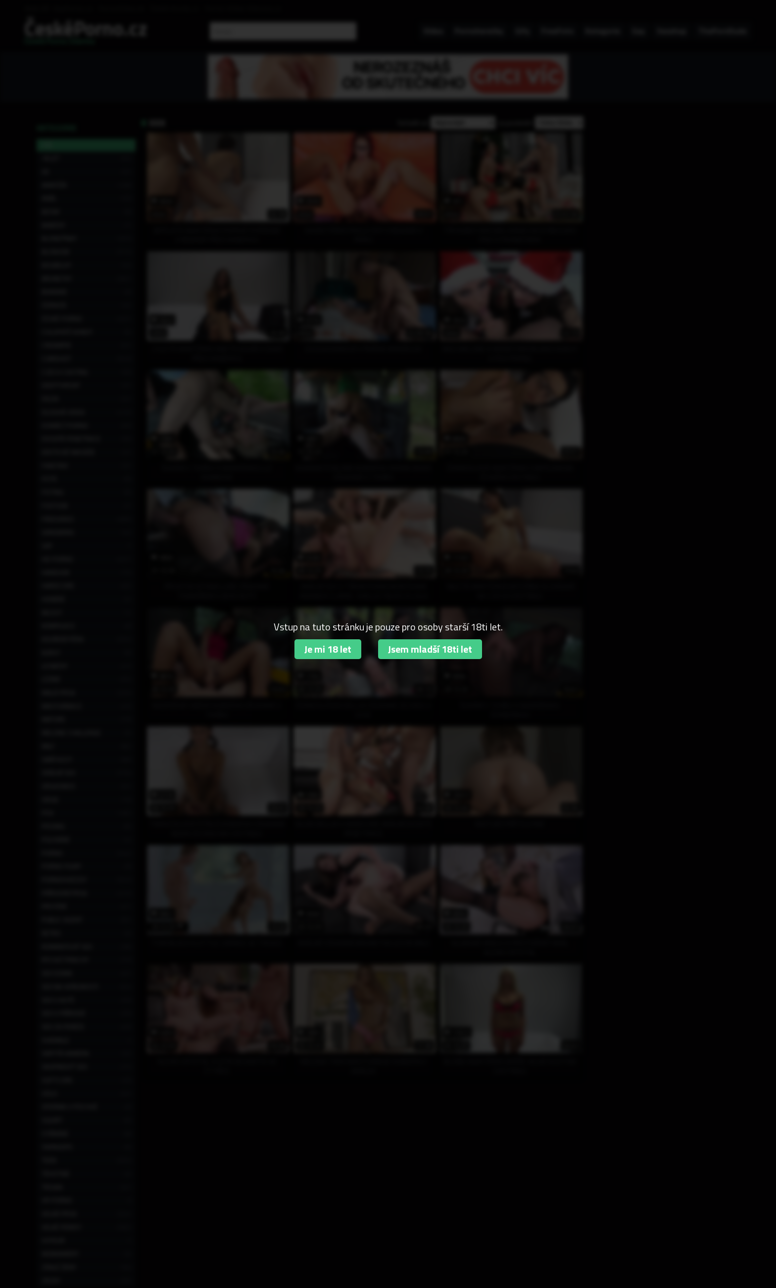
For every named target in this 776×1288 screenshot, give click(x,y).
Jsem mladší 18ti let (430, 649)
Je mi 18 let (327, 649)
